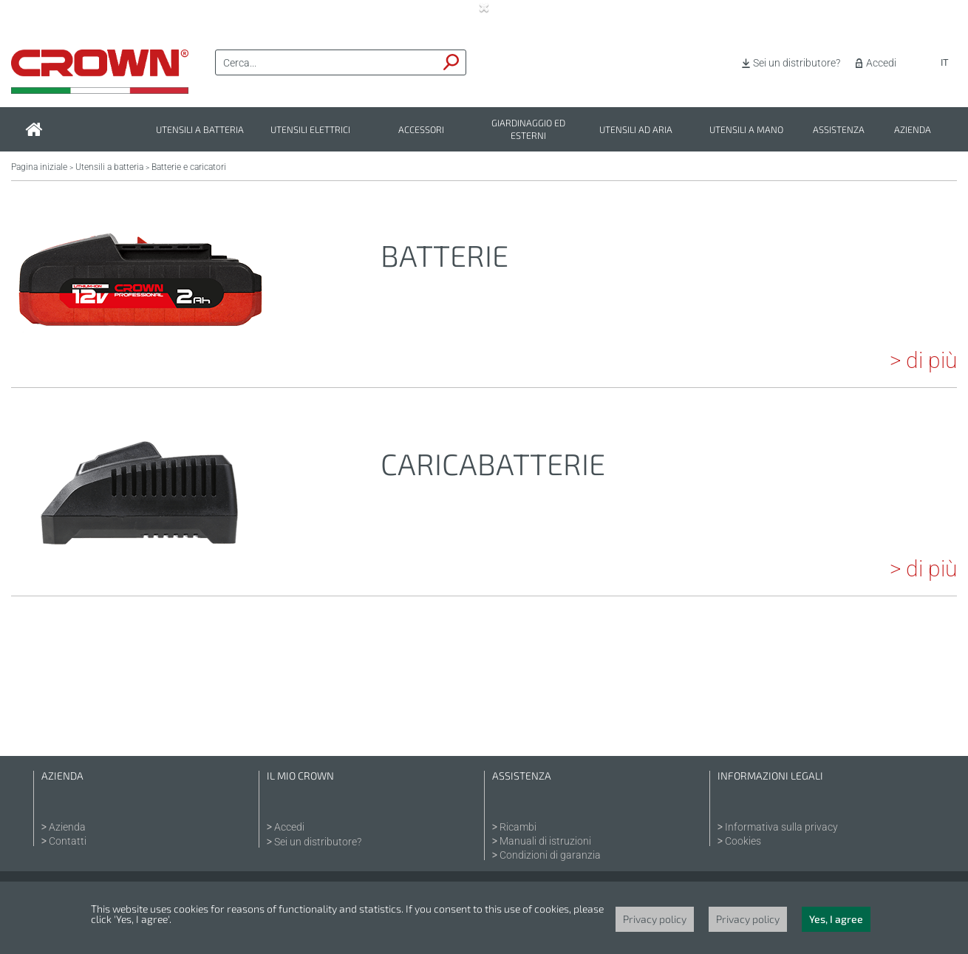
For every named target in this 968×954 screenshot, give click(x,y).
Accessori (421, 129)
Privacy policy (654, 919)
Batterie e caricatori (188, 167)
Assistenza (839, 129)
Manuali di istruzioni (545, 841)
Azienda (912, 129)
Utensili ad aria (635, 129)
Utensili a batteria (200, 129)
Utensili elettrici (310, 129)
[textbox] (326, 62)
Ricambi (518, 827)
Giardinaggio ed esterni (528, 129)
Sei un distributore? (796, 63)
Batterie (444, 255)
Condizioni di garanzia (550, 855)
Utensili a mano (746, 129)
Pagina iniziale (39, 167)
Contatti (67, 841)
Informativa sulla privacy (781, 827)
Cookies (743, 841)
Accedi (881, 63)
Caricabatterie (493, 463)
